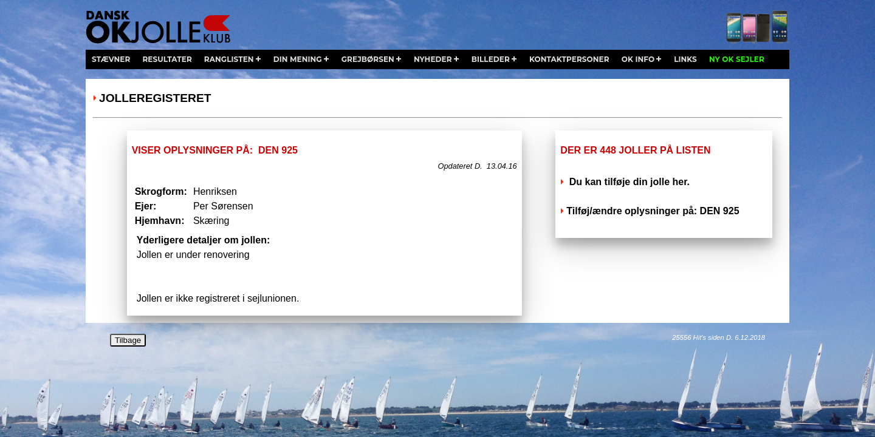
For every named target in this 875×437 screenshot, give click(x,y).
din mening (297, 59)
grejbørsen (367, 59)
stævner (111, 59)
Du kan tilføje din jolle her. (628, 182)
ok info (638, 59)
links (685, 59)
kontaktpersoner (569, 59)
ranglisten (229, 59)
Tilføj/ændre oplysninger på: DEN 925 (652, 211)
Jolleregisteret (155, 98)
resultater (166, 59)
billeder (491, 59)
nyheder (433, 59)
